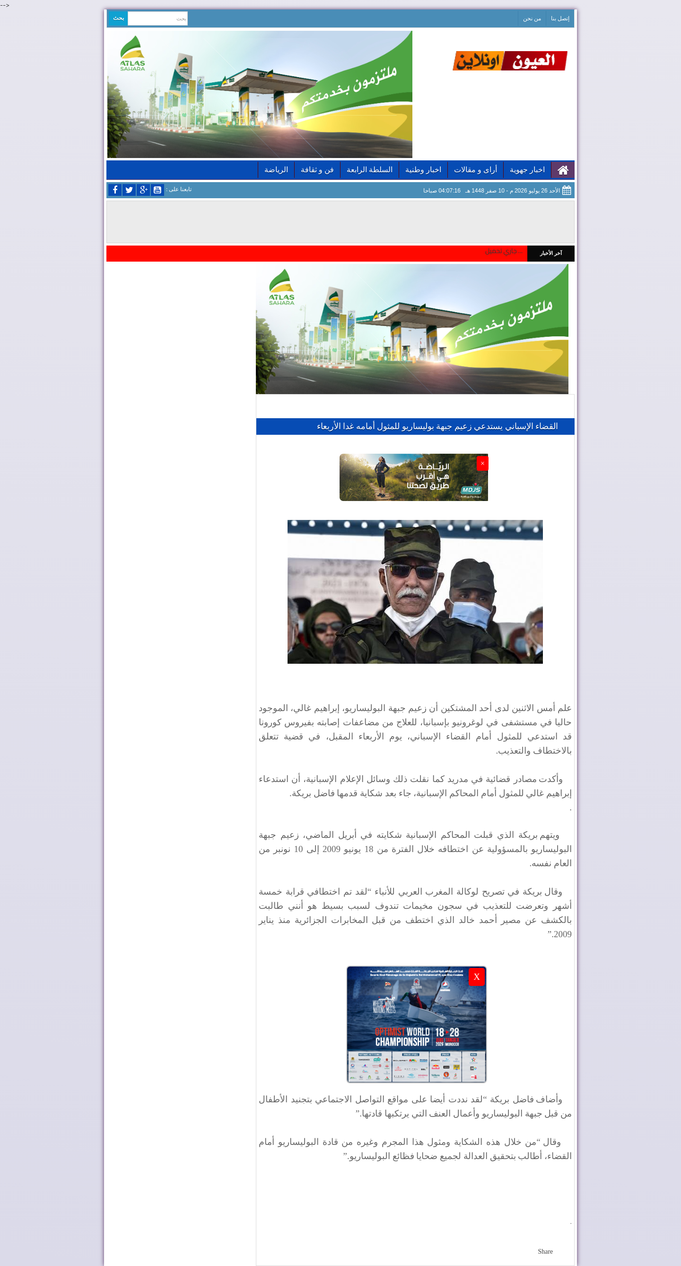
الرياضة (276, 170)
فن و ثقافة (317, 170)
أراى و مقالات (475, 170)
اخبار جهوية (527, 170)
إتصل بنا (560, 18)
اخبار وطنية (423, 170)
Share (545, 1251)
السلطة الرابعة (370, 170)
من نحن (532, 18)
